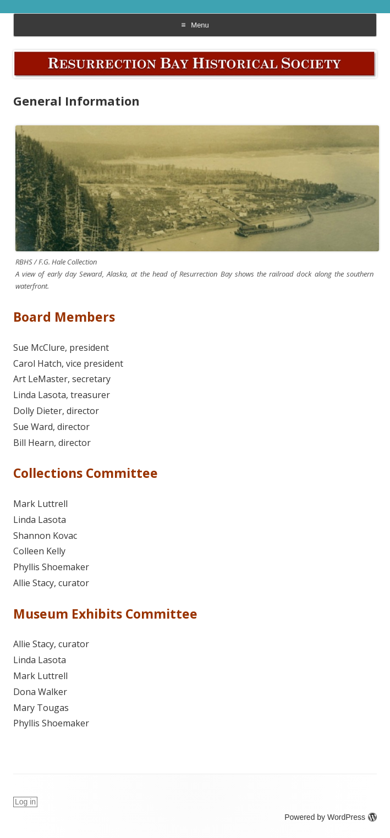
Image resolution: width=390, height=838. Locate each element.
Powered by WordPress (330, 817)
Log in (25, 801)
